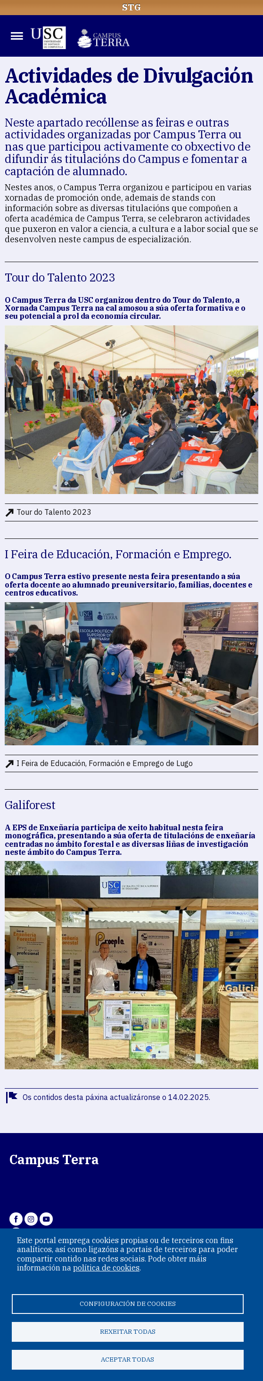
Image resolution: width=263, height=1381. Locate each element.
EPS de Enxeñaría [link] (45, 827)
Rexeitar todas (128, 1331)
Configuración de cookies (128, 1303)
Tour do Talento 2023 (53, 512)
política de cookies (106, 1267)
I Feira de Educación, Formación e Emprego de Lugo (104, 763)
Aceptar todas (127, 1359)
